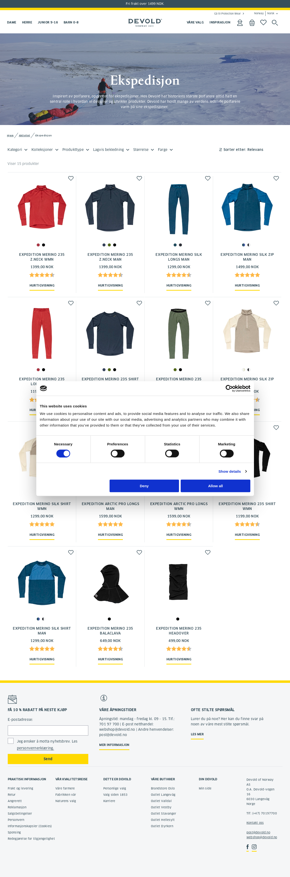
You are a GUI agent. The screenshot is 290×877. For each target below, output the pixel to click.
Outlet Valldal (161, 801)
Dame (11, 22)
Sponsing (14, 832)
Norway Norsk (264, 13)
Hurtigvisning (42, 285)
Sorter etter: (234, 150)
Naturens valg (65, 801)
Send (48, 759)
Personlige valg (114, 788)
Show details (229, 471)
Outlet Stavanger (163, 813)
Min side (205, 788)
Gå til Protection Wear (227, 13)
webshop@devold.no (261, 837)
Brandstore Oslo (163, 788)
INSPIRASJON (219, 22)
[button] (71, 178)
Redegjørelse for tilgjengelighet (31, 838)
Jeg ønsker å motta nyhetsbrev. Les (47, 744)
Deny (144, 486)
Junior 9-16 (48, 22)
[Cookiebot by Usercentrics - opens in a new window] (229, 388)
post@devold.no (258, 832)
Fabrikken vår (65, 794)
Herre (27, 22)
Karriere (109, 801)
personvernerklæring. (35, 748)
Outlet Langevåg (163, 794)
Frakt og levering (20, 788)
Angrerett (15, 801)
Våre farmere (65, 788)
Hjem (10, 135)
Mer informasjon (114, 744)
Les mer (197, 734)
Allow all (215, 486)
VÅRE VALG (195, 22)
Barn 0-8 (71, 22)
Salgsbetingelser (20, 813)
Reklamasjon (17, 807)
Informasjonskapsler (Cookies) (30, 826)
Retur (12, 794)
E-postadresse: (20, 720)
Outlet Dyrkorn (162, 826)
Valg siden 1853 (115, 794)
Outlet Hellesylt (163, 820)
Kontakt (252, 823)
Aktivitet (24, 135)
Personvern (16, 820)
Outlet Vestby (161, 807)
